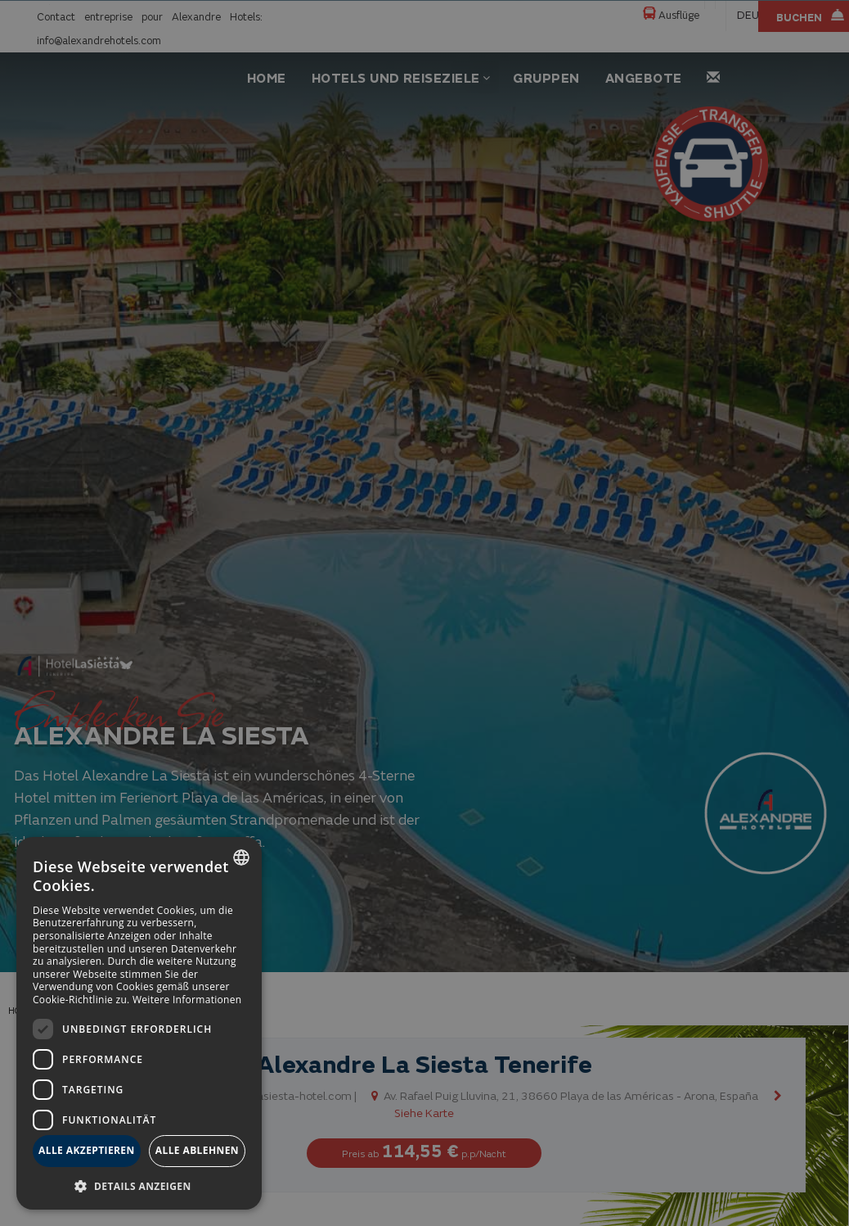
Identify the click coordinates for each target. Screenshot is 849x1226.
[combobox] (241, 857)
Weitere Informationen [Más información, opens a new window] (187, 1000)
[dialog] (139, 1023)
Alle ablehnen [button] (197, 1150)
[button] (139, 1185)
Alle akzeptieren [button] (86, 1150)
